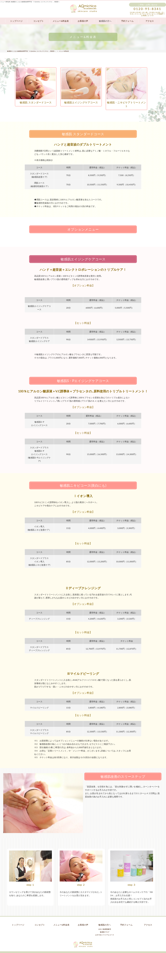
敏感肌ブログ (104, 929)
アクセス (150, 21)
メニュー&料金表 (61, 21)
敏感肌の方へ (105, 21)
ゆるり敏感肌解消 (104, 926)
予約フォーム (127, 21)
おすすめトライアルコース (104, 932)
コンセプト (38, 21)
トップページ (16, 21)
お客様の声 (83, 21)
